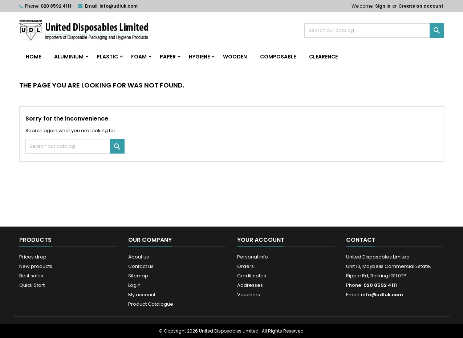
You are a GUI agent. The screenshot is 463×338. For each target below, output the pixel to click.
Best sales (31, 275)
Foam (139, 56)
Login (134, 285)
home (33, 56)
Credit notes (251, 275)
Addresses (250, 285)
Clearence (323, 56)
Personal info (252, 256)
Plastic (107, 56)
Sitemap (138, 275)
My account (141, 294)
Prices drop (32, 256)
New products (35, 266)
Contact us (141, 266)
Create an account (420, 6)
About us (138, 256)
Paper (168, 56)
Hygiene (199, 56)
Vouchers (248, 294)
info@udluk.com (118, 6)
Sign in (382, 6)
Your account (260, 240)
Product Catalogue (150, 304)
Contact (360, 240)
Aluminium (69, 56)
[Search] (374, 30)
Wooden (235, 56)
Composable (278, 56)
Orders (245, 266)
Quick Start (32, 285)
